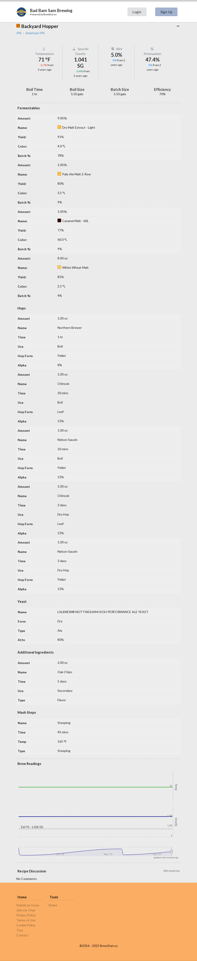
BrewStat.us (50, 14)
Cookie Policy (25, 925)
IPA (19, 33)
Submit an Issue (27, 905)
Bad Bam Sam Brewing (51, 10)
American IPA (35, 33)
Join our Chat (25, 910)
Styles (52, 905)
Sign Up (166, 12)
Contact (22, 935)
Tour (19, 930)
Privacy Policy (26, 915)
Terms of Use (25, 920)
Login (136, 12)
